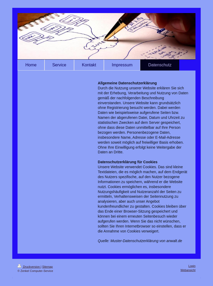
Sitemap (47, 266)
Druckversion (29, 266)
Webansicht (188, 270)
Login (191, 265)
